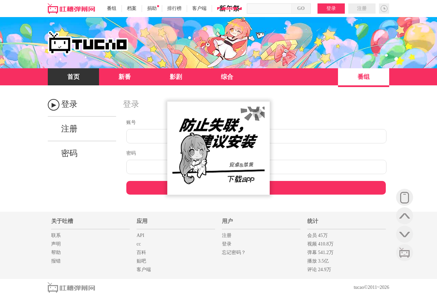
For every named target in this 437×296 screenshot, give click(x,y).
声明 (56, 243)
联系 (56, 235)
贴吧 (141, 261)
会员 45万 (317, 235)
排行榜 (174, 8)
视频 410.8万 (320, 243)
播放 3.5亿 (318, 261)
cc (139, 243)
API (140, 235)
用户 (227, 221)
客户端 (199, 8)
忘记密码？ (234, 252)
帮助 (56, 252)
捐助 (153, 8)
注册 (362, 8)
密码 (69, 153)
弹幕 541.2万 (320, 252)
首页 (73, 76)
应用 (142, 221)
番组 (111, 8)
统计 (312, 221)
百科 (141, 252)
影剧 (176, 76)
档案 (132, 8)
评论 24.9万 (319, 269)
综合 (227, 76)
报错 (56, 261)
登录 (331, 8)
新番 (124, 76)
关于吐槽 (62, 221)
